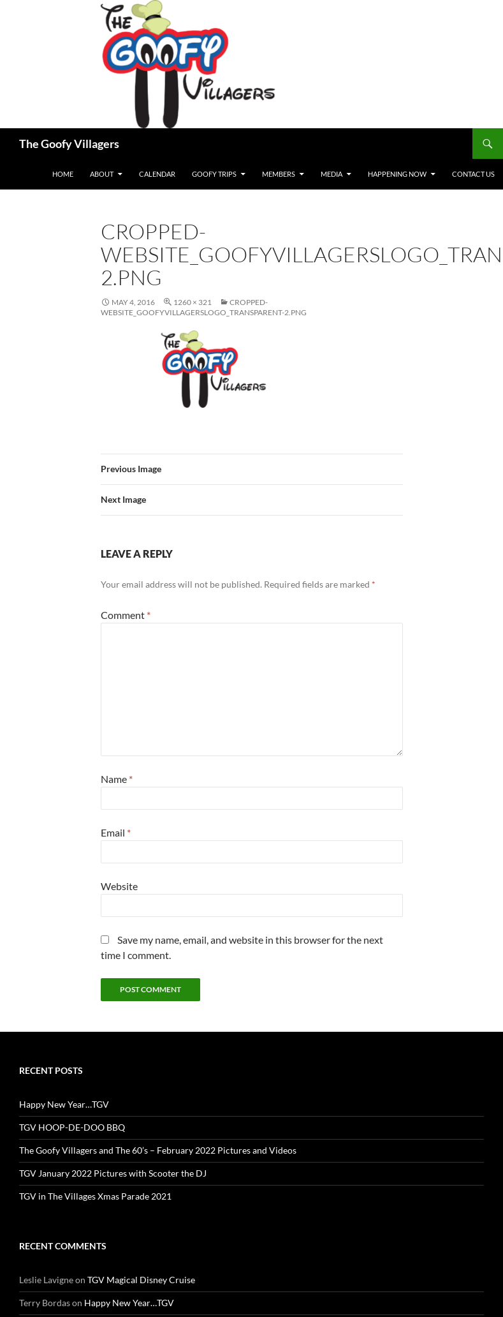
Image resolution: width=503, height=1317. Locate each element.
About (101, 174)
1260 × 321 (192, 302)
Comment (125, 615)
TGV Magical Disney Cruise (141, 1279)
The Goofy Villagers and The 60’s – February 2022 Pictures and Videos (157, 1150)
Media (331, 174)
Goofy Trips (214, 174)
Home (62, 174)
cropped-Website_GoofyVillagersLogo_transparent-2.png (204, 307)
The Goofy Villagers (69, 144)
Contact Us (473, 174)
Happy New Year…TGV (64, 1104)
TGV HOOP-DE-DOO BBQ (72, 1127)
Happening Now (397, 174)
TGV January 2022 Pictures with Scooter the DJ (113, 1173)
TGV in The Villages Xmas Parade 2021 (95, 1196)
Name (117, 779)
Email (116, 832)
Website (119, 886)
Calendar (157, 174)
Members (278, 174)
